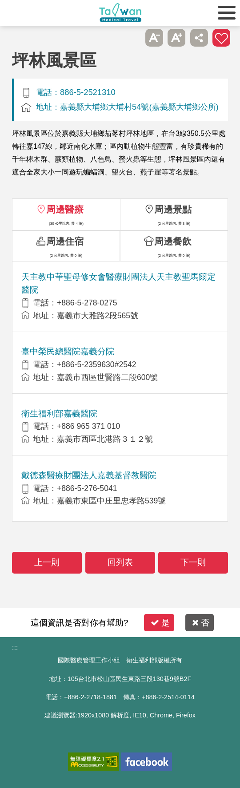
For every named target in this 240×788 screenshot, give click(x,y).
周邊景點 (173, 209)
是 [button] (160, 622)
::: (15, 647)
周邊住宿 (65, 241)
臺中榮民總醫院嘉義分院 (67, 351)
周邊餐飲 (173, 241)
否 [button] (200, 622)
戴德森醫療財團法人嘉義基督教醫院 (88, 475)
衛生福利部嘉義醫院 (59, 413)
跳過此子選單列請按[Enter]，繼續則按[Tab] (131, 38)
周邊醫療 (65, 209)
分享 (199, 38)
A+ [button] (176, 38)
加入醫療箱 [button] (221, 38)
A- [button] (154, 38)
